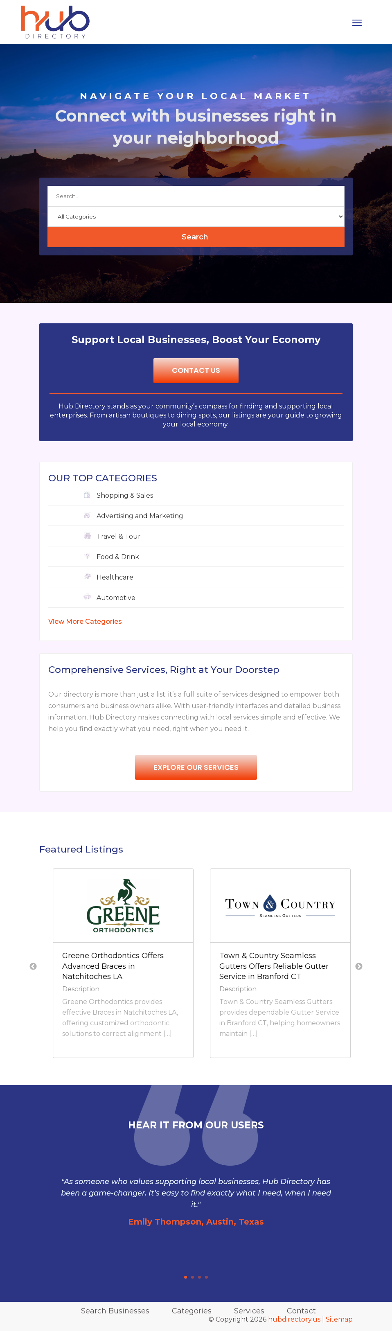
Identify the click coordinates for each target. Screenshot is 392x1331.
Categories (192, 1311)
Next (359, 967)
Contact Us (196, 370)
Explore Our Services (196, 767)
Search (195, 236)
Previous (33, 967)
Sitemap (339, 1319)
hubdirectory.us (294, 1319)
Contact (301, 1311)
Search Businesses (115, 1311)
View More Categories (85, 621)
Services (249, 1311)
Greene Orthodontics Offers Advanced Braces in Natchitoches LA (206, 966)
